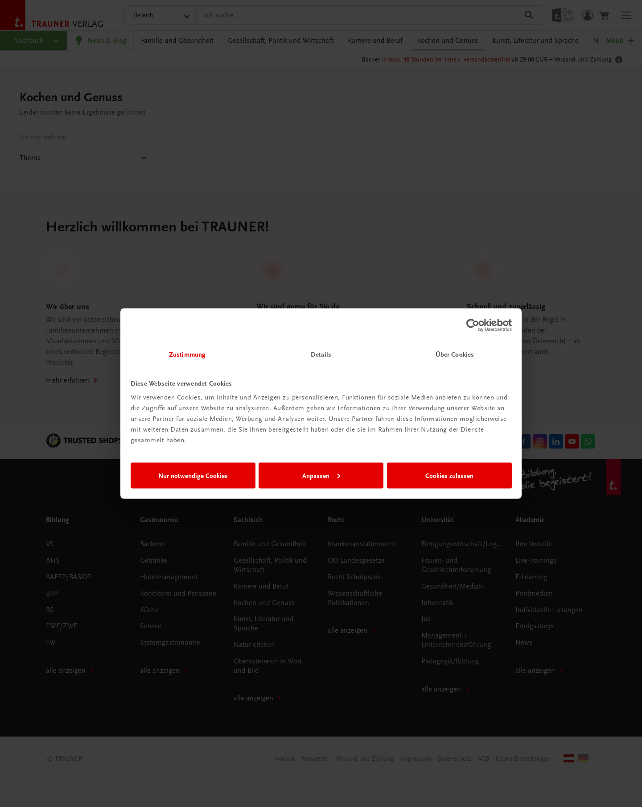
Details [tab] (321, 354)
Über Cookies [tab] (455, 354)
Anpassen (321, 475)
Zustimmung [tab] (187, 354)
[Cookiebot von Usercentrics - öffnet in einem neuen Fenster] (473, 325)
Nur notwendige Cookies (193, 475)
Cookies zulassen (449, 475)
